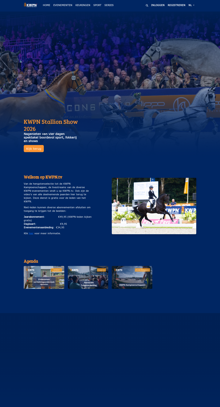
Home (46, 5)
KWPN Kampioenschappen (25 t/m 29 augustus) (132, 293)
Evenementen (62, 5)
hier (31, 233)
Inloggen (158, 5)
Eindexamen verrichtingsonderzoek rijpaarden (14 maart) (44, 295)
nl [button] (190, 5)
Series (109, 5)
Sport (97, 5)
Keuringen (82, 5)
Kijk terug (33, 148)
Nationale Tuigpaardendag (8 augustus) (88, 293)
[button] (44, 284)
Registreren (176, 5)
